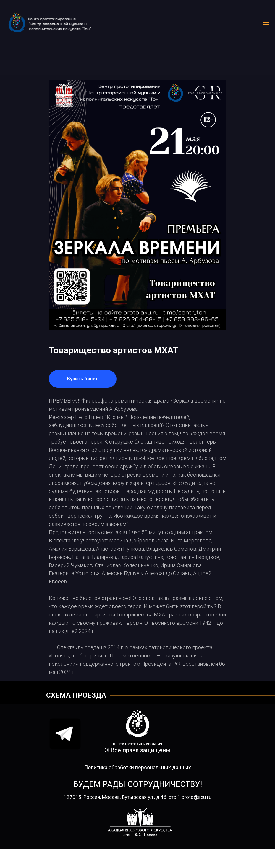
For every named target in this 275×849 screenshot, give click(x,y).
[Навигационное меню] (266, 23)
